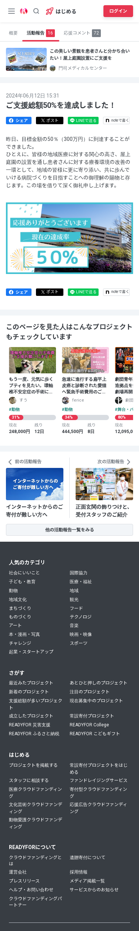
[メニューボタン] (11, 11)
